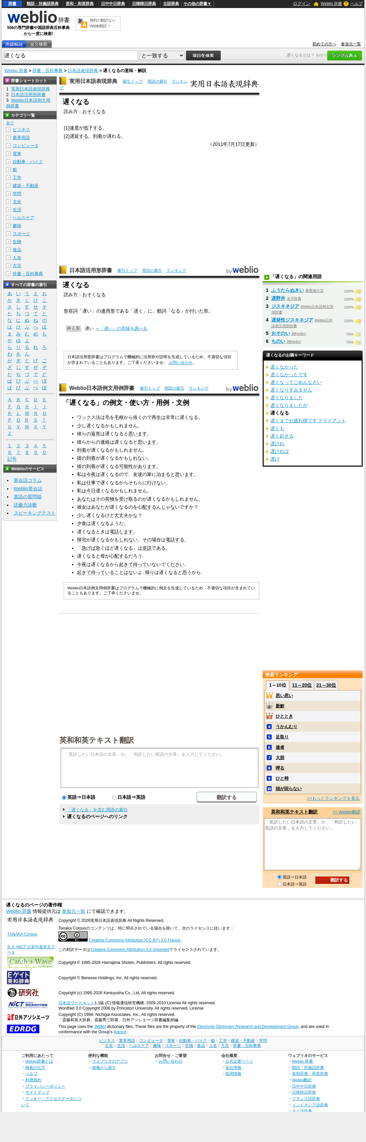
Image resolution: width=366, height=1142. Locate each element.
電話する (175, 539)
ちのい (278, 341)
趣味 (17, 225)
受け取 (126, 499)
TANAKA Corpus (22, 934)
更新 (250, 144)
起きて (126, 564)
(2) (67, 136)
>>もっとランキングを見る (333, 798)
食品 (17, 249)
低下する (93, 127)
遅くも (277, 428)
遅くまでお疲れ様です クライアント (308, 420)
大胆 (280, 757)
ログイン (301, 3)
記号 (12, 459)
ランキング (176, 270)
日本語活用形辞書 (90, 270)
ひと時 (282, 778)
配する (149, 507)
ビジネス (21, 129)
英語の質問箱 (28, 496)
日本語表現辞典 (83, 70)
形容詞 (71, 311)
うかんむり (286, 726)
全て (10, 123)
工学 (17, 177)
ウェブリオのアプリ (110, 1061)
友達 (137, 474)
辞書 (12, 3)
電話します (121, 531)
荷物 (109, 499)
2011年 (220, 144)
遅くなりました (286, 397)
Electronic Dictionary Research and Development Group (247, 1026)
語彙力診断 (25, 505)
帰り (149, 572)
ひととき (284, 716)
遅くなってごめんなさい (296, 382)
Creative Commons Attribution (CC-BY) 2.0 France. (135, 940)
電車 (17, 153)
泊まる (163, 474)
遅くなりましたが (289, 405)
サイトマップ (37, 1092)
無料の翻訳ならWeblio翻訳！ (102, 23)
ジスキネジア (285, 306)
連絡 (105, 442)
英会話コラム (28, 480)
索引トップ (133, 81)
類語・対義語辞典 (43, 3)
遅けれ (277, 443)
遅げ (275, 459)
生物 (17, 241)
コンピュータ (26, 145)
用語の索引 (157, 81)
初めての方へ (324, 44)
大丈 (119, 515)
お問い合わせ (181, 363)
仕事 (91, 482)
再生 (156, 417)
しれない (137, 458)
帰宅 (81, 539)
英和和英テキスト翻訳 (96, 740)
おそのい (280, 333)
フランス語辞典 (306, 1098)
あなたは (86, 499)
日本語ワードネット (76, 1003)
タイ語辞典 (302, 1111)
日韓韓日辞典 (144, 3)
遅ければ (279, 451)
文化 (17, 201)
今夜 (91, 474)
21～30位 (326, 685)
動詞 (161, 311)
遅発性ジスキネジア (292, 320)
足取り (282, 736)
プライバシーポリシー (45, 1086)
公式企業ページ (239, 1061)
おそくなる (94, 111)
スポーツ (21, 233)
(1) (67, 127)
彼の (81, 458)
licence (120, 1032)
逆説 (147, 548)
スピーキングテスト (35, 513)
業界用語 (21, 137)
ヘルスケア (23, 217)
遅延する (79, 136)
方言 (17, 265)
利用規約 (33, 1080)
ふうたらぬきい (287, 290)
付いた (197, 311)
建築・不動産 (26, 185)
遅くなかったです (289, 374)
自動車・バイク (28, 161)
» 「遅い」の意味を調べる (122, 328)
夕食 (81, 523)
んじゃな (165, 507)
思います (137, 433)
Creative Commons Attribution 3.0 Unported (129, 949)
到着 (97, 136)
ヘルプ (357, 3)
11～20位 (302, 685)
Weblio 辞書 (331, 3)
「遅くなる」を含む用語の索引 (97, 809)
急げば (89, 548)
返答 (95, 433)
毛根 (119, 417)
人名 (17, 257)
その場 (149, 539)
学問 (17, 193)
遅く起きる (282, 436)
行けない (156, 482)
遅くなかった (284, 367)
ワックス (86, 417)
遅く (138, 311)
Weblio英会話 (28, 488)
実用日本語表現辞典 (93, 81)
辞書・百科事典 (47, 70)
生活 (17, 209)
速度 (74, 127)
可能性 (126, 466)
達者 (280, 747)
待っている (102, 572)
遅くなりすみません (291, 390)
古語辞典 (171, 3)
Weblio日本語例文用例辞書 (102, 388)
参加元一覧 (351, 44)
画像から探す (104, 1067)
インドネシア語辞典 (310, 1105)
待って (140, 564)
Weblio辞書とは (39, 1061)
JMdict (100, 1026)
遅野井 (278, 298)
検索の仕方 (35, 1067)
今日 (91, 490)
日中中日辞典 (113, 3)
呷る (280, 767)
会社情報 (233, 1067)
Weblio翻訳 (302, 1080)
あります (147, 466)
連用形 (108, 311)
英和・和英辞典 (80, 3)
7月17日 (236, 144)
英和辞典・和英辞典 (310, 1073)
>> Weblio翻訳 (346, 811)
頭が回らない (289, 788)
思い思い (284, 695)
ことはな (123, 572)
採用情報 (233, 1073)
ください (175, 564)
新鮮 (280, 705)
